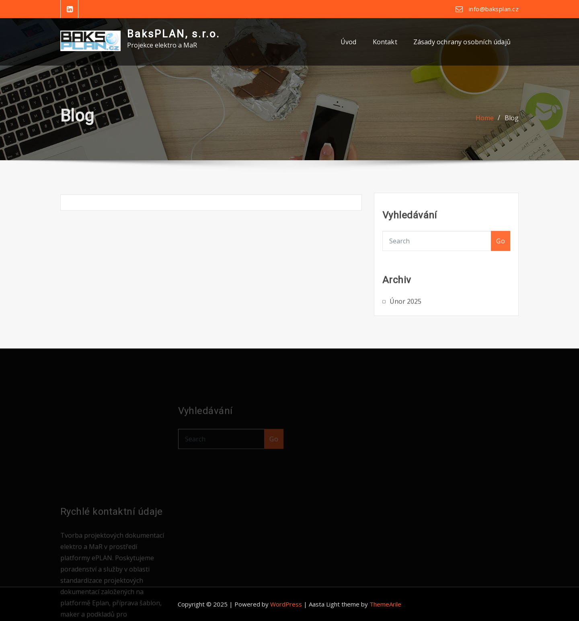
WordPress (286, 604)
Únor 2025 (405, 307)
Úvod (349, 41)
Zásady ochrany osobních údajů (462, 41)
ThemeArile (385, 604)
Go (500, 249)
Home (485, 122)
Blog (512, 122)
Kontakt (385, 41)
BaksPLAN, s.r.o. (173, 34)
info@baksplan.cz (494, 9)
